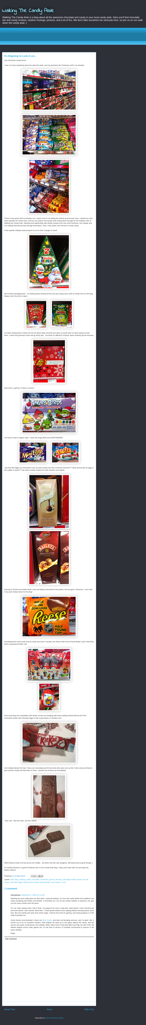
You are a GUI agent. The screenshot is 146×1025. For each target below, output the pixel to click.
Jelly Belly (66, 880)
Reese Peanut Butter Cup (44, 882)
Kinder (73, 880)
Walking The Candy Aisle (28, 11)
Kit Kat (85, 880)
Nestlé (25, 882)
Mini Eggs (18, 882)
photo (31, 882)
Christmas (44, 880)
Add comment (11, 939)
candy (28, 880)
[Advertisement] (75, 36)
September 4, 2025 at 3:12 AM (33, 895)
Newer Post (9, 1009)
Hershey (58, 880)
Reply (13, 933)
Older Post (89, 1009)
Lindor (6, 882)
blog (16, 880)
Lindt (12, 882)
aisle (12, 880)
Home (49, 1009)
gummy (51, 880)
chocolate (35, 880)
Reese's (58, 882)
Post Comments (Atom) (54, 1018)
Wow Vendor (47, 920)
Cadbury (22, 880)
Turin (64, 882)
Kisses (79, 880)
